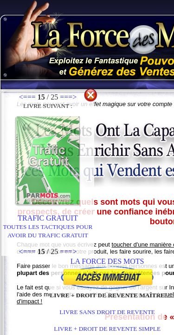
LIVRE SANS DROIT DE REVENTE (107, 311)
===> (68, 97)
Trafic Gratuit (48, 222)
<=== (27, 97)
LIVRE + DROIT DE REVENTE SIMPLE (107, 328)
